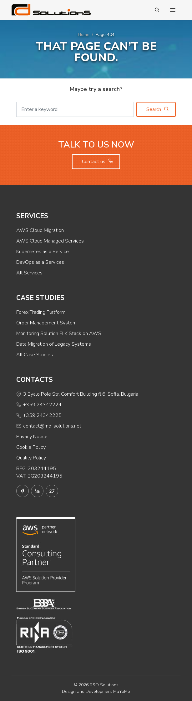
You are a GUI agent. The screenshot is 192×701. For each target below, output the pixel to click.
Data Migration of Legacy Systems (53, 344)
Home (83, 35)
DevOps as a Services (40, 262)
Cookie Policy (31, 447)
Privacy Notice (32, 436)
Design (69, 691)
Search (157, 109)
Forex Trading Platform (40, 312)
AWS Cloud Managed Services (50, 241)
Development (99, 691)
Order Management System (46, 322)
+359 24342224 (42, 404)
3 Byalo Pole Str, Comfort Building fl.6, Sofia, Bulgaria (80, 394)
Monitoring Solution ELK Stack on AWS (58, 333)
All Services (29, 272)
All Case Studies (34, 354)
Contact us (97, 161)
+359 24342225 (42, 415)
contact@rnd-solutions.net (52, 426)
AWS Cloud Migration (40, 230)
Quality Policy (31, 457)
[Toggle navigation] (172, 10)
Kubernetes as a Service (42, 251)
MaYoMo (121, 691)
